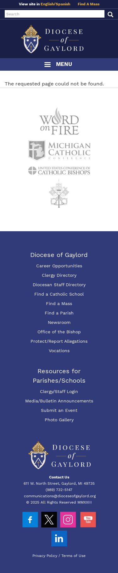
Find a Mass (59, 303)
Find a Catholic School (59, 294)
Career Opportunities (59, 265)
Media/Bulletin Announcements (59, 400)
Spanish (63, 4)
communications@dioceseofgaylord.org (60, 496)
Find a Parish (59, 312)
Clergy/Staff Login (59, 391)
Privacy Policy (44, 556)
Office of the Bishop (59, 331)
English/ (48, 4)
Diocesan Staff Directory (59, 284)
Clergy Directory (59, 275)
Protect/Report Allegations (59, 341)
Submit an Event (59, 410)
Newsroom (59, 322)
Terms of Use (73, 556)
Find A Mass (88, 4)
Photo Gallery (59, 419)
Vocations (59, 350)
